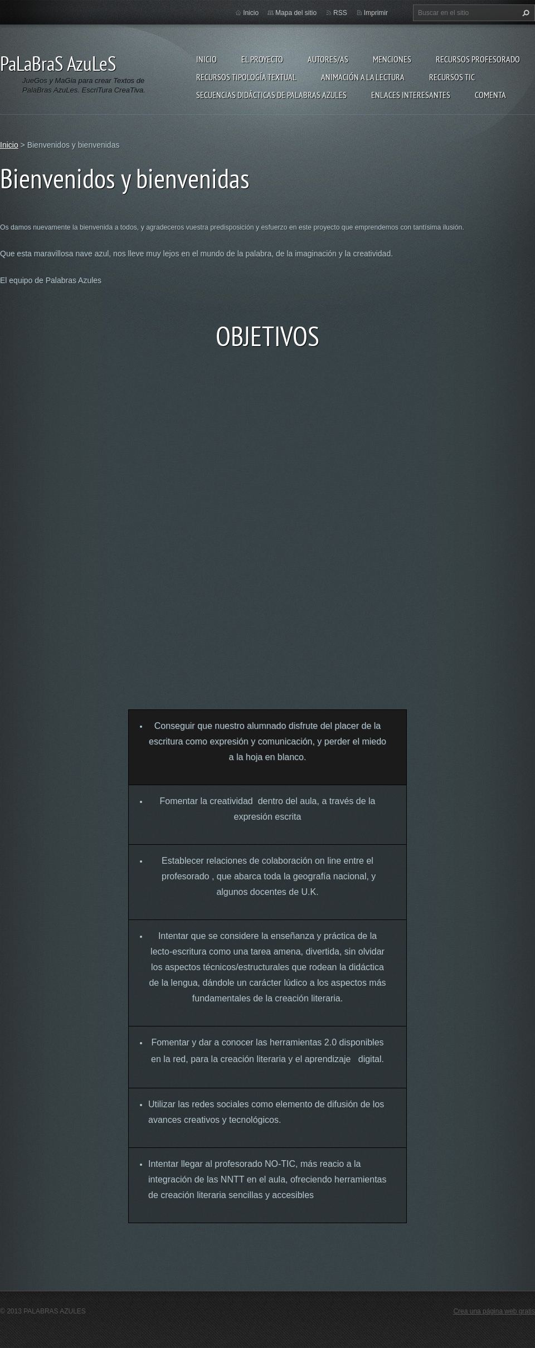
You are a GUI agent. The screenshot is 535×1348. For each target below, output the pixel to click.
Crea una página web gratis (494, 1311)
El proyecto (262, 59)
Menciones (392, 59)
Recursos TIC (452, 76)
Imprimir (376, 13)
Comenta (490, 94)
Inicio (206, 59)
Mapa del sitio (296, 13)
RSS (340, 13)
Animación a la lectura (363, 76)
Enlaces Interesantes (410, 94)
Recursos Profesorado (478, 59)
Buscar (524, 12)
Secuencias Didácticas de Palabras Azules (271, 94)
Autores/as (328, 59)
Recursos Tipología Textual (246, 76)
